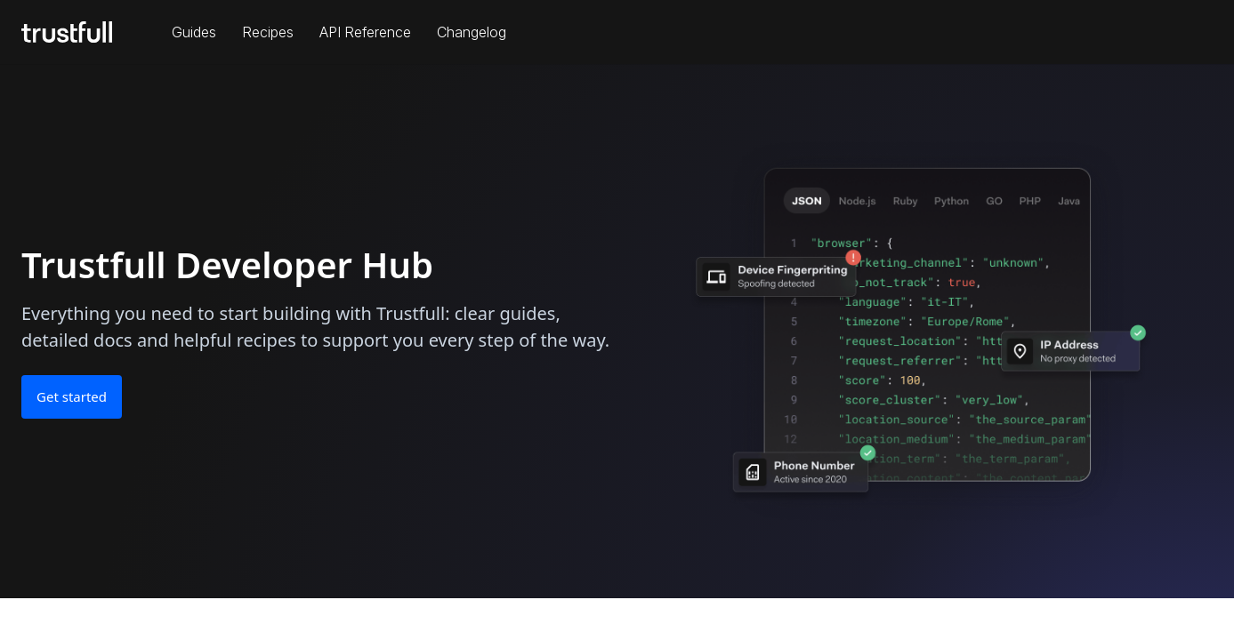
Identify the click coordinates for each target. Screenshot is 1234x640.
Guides (194, 32)
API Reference (365, 32)
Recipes (268, 32)
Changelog (471, 32)
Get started (71, 396)
